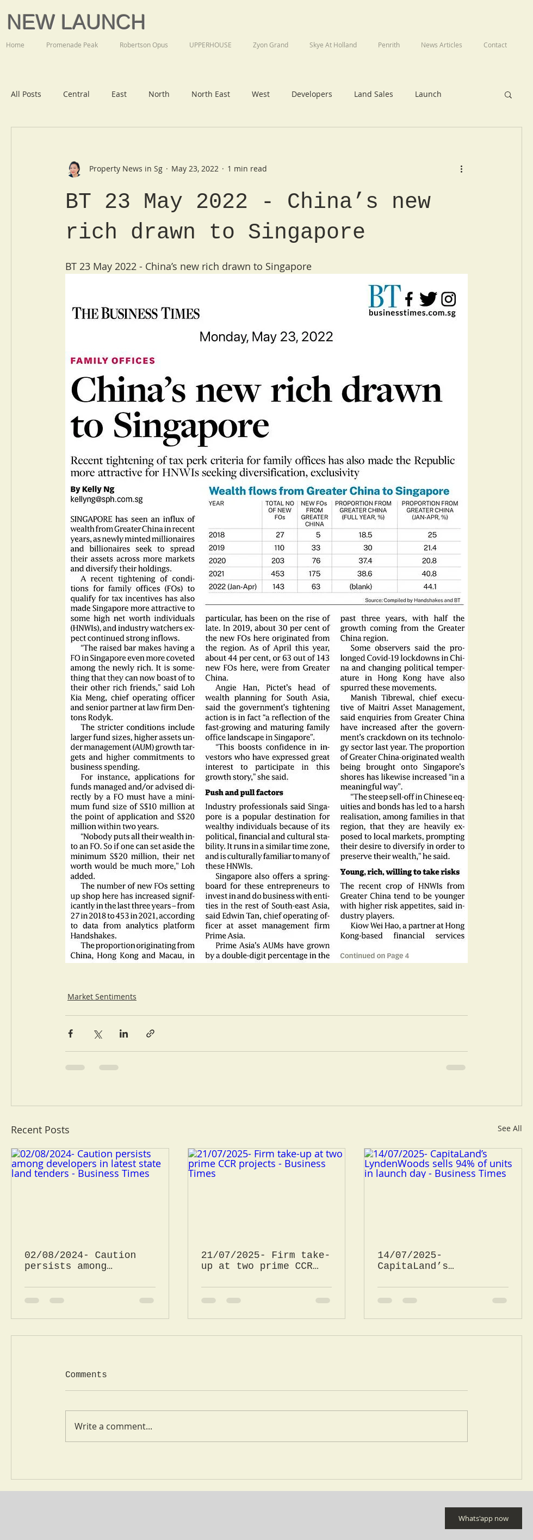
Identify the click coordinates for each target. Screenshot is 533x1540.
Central (76, 94)
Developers (312, 94)
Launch (428, 94)
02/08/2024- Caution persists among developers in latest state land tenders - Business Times (83, 1261)
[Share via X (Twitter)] (97, 1033)
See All (510, 1128)
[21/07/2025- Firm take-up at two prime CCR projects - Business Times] (266, 1193)
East (119, 94)
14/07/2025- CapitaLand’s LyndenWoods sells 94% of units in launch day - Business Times (442, 1261)
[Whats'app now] (483, 1518)
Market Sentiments (102, 996)
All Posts (26, 94)
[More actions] (461, 168)
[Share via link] (150, 1033)
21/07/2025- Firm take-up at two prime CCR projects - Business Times (266, 1261)
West (261, 94)
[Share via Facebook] (70, 1033)
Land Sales (373, 94)
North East (210, 94)
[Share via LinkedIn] (124, 1033)
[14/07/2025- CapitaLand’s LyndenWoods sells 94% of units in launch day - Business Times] (443, 1193)
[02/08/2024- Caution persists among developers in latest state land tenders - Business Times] (90, 1193)
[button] (508, 94)
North (159, 94)
